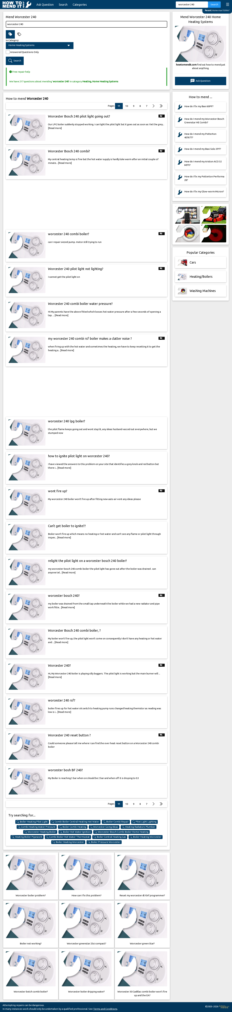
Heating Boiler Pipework (27, 836)
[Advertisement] (86, 204)
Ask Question (45, 4)
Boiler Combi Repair (116, 821)
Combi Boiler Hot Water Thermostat (68, 836)
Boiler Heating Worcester (145, 836)
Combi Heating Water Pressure (36, 826)
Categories (80, 4)
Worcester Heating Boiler (40, 831)
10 (126, 106)
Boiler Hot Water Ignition (75, 831)
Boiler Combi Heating (72, 826)
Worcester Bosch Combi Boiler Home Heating (121, 831)
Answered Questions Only (24, 52)
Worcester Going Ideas (104, 826)
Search (63, 4)
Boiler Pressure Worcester (104, 842)
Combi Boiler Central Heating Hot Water (75, 821)
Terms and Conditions (105, 1008)
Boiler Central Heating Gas (110, 836)
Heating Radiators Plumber (138, 826)
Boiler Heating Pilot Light (32, 821)
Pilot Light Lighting (144, 821)
